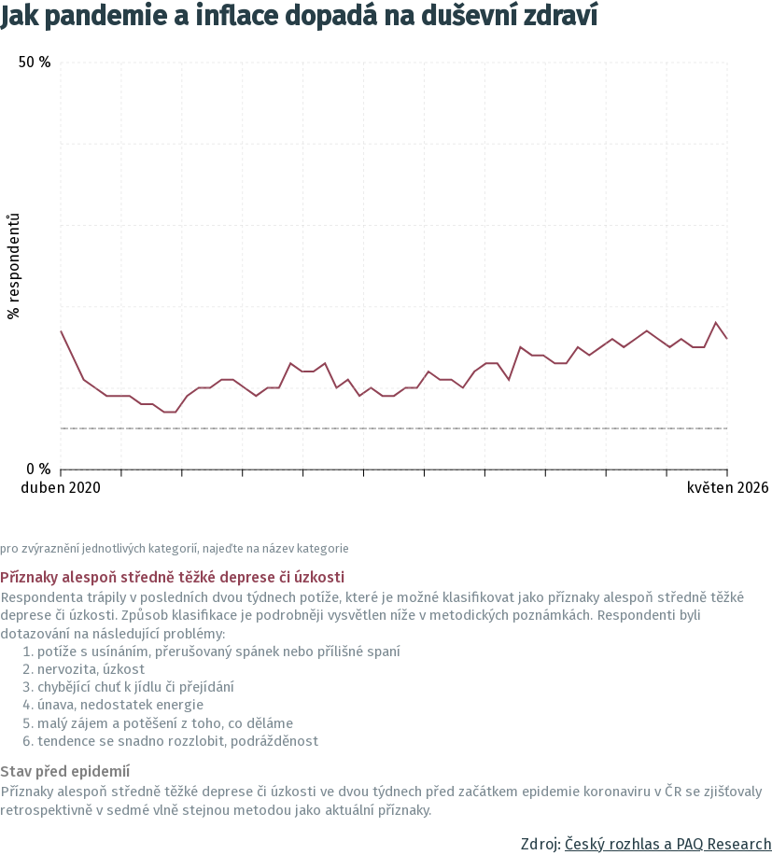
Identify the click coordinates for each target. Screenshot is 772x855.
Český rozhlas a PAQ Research (668, 844)
